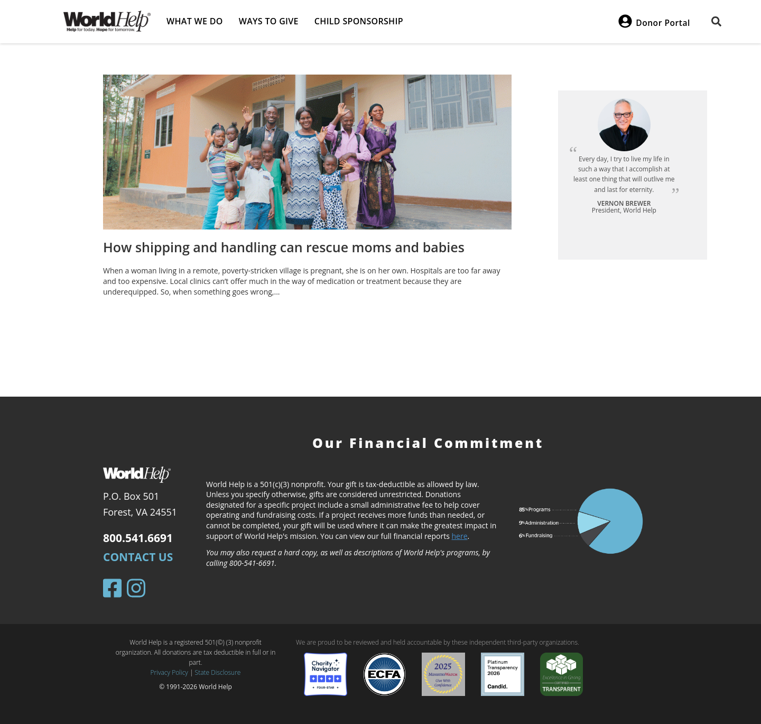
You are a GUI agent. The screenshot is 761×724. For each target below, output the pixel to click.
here (460, 536)
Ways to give (269, 21)
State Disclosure (218, 672)
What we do (194, 21)
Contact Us (138, 556)
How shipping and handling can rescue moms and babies (284, 247)
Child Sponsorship (358, 21)
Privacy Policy (169, 672)
